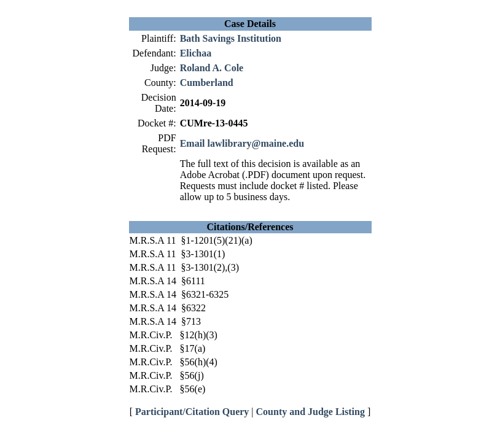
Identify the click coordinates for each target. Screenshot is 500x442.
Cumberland (206, 82)
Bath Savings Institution (230, 38)
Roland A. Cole (212, 68)
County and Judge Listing (310, 411)
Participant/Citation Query (192, 411)
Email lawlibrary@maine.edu (242, 143)
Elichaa (196, 53)
